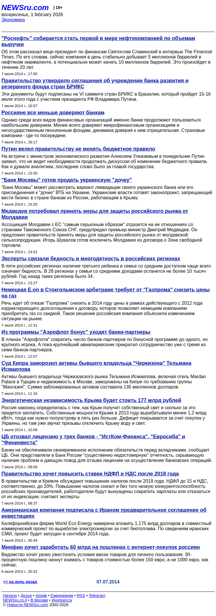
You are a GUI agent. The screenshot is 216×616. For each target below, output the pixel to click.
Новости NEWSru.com (27, 604)
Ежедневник (62, 595)
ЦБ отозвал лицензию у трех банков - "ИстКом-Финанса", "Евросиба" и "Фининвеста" (93, 440)
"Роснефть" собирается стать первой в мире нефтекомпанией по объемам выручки (98, 41)
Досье (26, 595)
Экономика (13, 19)
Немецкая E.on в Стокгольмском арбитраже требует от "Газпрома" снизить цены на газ (105, 293)
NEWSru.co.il (15, 600)
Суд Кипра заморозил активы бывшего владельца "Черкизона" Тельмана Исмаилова (96, 366)
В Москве (39, 600)
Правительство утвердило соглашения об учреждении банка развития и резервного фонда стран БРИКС (94, 84)
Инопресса (62, 600)
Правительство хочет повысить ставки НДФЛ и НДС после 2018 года (90, 474)
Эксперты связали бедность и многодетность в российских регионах (90, 258)
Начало (10, 595)
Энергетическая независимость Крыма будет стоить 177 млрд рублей (91, 400)
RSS (81, 595)
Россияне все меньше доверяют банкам (52, 112)
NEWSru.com (25, 7)
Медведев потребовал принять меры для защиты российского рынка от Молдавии (94, 214)
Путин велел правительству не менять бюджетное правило (78, 149)
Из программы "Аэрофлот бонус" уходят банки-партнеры (75, 332)
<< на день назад (20, 581)
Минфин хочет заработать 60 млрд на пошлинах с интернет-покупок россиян (100, 547)
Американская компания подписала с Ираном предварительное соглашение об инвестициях (104, 513)
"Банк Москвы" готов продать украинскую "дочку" (66, 180)
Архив (41, 595)
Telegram (97, 595)
